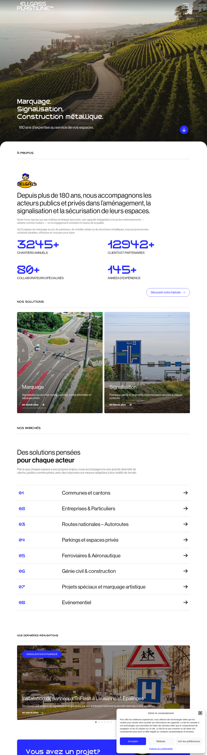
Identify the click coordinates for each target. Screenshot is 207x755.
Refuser (161, 741)
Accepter (133, 741)
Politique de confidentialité (161, 749)
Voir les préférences (189, 741)
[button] (200, 713)
